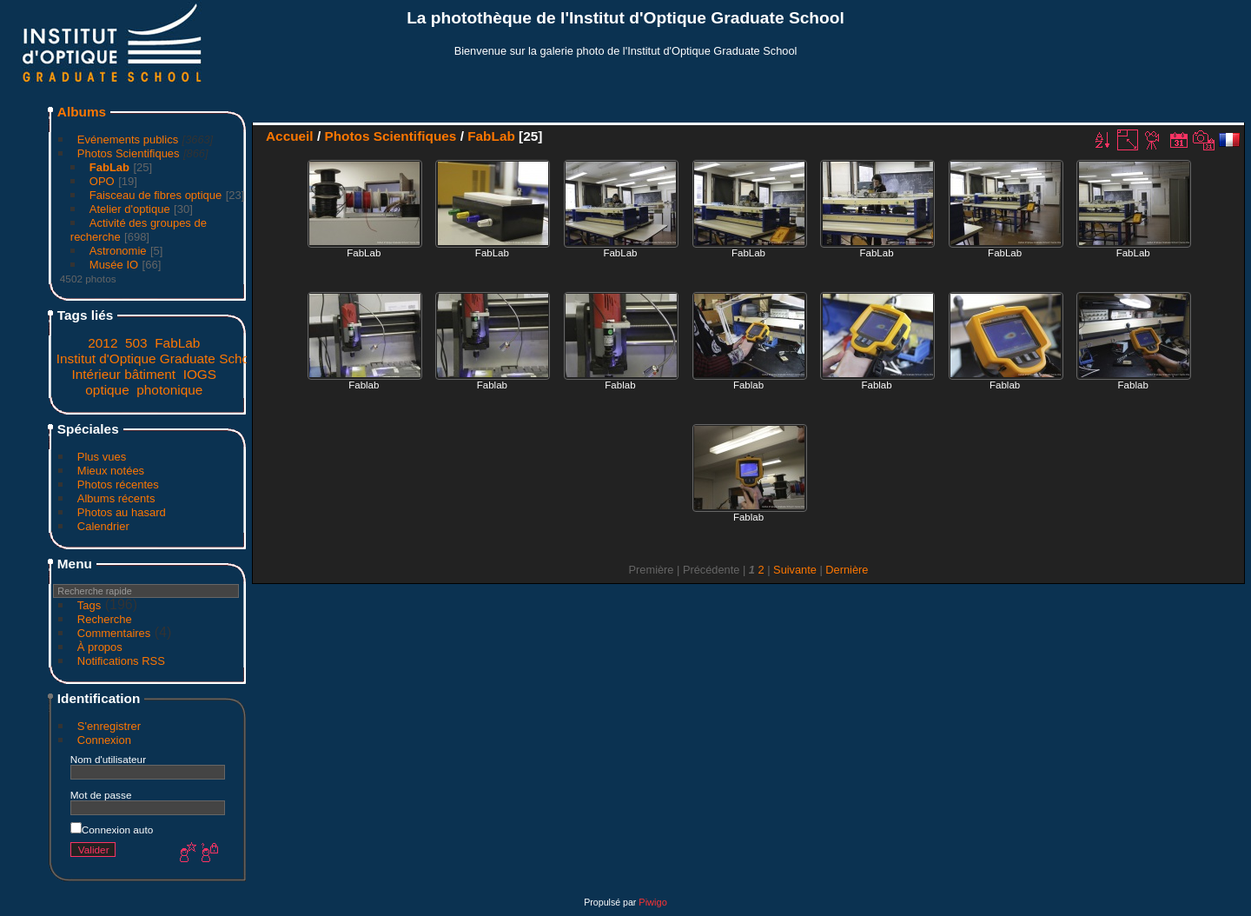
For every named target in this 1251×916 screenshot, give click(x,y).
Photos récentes (118, 484)
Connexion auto (111, 829)
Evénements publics (127, 139)
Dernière (846, 569)
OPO (102, 181)
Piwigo (652, 902)
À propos (99, 647)
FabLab (109, 167)
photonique (169, 389)
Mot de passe (101, 794)
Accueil (290, 136)
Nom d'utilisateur (108, 759)
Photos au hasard (121, 512)
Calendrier (103, 526)
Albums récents (116, 498)
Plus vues (101, 456)
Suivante (795, 569)
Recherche (104, 619)
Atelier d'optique (129, 209)
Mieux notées (110, 470)
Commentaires (114, 633)
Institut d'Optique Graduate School (158, 358)
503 (136, 342)
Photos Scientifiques (128, 153)
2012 (102, 342)
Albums (81, 111)
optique (107, 389)
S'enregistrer (109, 726)
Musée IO (113, 264)
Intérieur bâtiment (124, 374)
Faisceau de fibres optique (155, 195)
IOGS (199, 374)
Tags (89, 605)
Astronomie (118, 250)
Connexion (104, 740)
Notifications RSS (121, 660)
